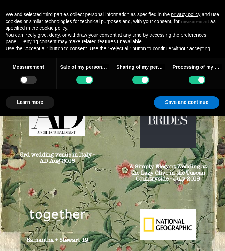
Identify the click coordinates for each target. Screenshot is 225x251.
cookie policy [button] (53, 28)
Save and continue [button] (186, 102)
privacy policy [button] (185, 14)
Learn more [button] (30, 102)
